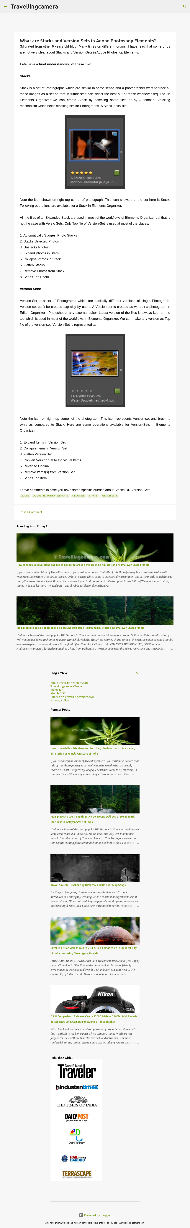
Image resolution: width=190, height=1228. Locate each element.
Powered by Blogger (95, 1215)
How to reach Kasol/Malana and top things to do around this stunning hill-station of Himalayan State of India (83, 564)
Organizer (78, 495)
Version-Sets (109, 495)
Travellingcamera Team (66, 686)
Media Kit (56, 690)
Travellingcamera (34, 6)
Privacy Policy (59, 700)
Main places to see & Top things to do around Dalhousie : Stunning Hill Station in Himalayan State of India (80, 627)
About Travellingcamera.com (69, 683)
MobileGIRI (57, 693)
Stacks (93, 495)
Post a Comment (31, 512)
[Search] (185, 6)
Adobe (25, 495)
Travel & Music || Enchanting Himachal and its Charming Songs (88, 885)
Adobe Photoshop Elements (50, 495)
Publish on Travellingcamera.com (72, 697)
